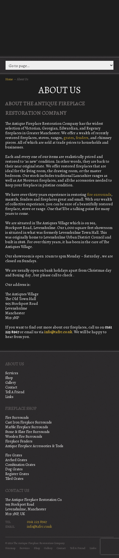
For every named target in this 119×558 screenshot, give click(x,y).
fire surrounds (99, 194)
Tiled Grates (14, 478)
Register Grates (17, 473)
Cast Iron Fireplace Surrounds (28, 422)
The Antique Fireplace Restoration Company (59, 27)
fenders (82, 137)
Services (11, 373)
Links (9, 396)
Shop (9, 377)
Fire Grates (13, 455)
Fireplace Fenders (18, 441)
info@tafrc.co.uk (58, 332)
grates (69, 137)
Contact (11, 387)
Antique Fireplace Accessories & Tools (34, 446)
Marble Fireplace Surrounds (26, 427)
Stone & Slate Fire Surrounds (27, 431)
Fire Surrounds (17, 417)
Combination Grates (20, 464)
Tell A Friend (14, 392)
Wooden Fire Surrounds (23, 436)
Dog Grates (14, 469)
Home (9, 79)
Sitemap (10, 548)
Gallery (10, 382)
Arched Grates (16, 459)
